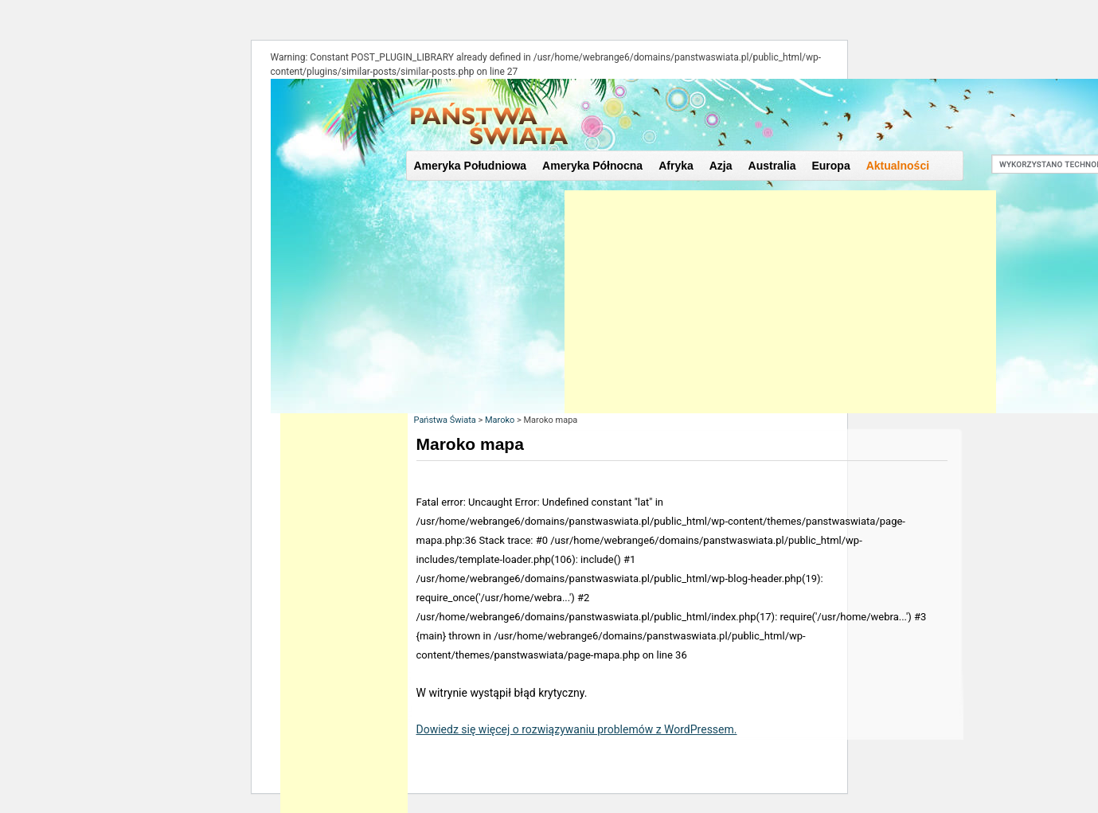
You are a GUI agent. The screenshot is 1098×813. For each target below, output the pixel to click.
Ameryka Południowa (470, 165)
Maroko (499, 420)
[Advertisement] (780, 301)
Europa (830, 165)
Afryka (676, 165)
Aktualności (897, 165)
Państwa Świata (445, 420)
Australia (772, 165)
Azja (721, 165)
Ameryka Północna (592, 165)
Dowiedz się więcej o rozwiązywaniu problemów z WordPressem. (576, 729)
